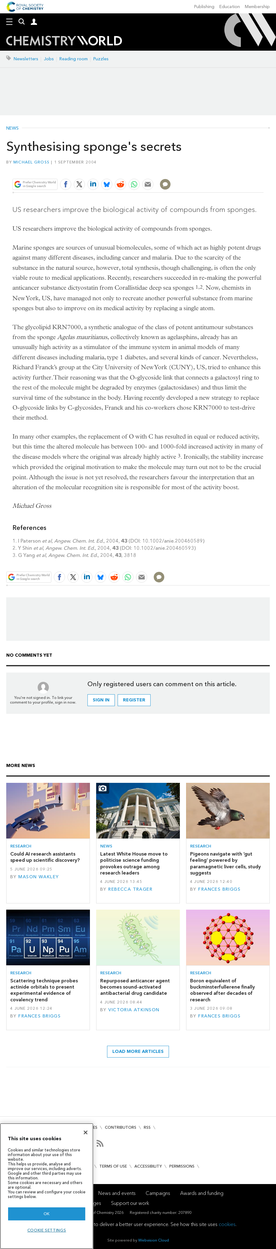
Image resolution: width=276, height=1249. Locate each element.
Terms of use (113, 1166)
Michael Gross (31, 162)
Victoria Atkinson (133, 1010)
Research (20, 846)
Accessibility (148, 1166)
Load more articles (138, 1051)
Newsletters (26, 59)
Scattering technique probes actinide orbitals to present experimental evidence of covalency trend (44, 990)
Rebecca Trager (130, 889)
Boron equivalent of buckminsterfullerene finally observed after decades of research (222, 990)
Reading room (73, 59)
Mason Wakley (38, 876)
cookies (227, 1224)
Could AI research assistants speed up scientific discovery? (45, 857)
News (12, 128)
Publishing (204, 6)
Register (134, 700)
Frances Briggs (219, 889)
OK (47, 1213)
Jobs (49, 59)
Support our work (130, 1203)
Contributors (120, 1127)
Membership (257, 6)
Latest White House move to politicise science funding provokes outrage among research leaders (134, 863)
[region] (46, 1186)
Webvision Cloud (153, 1240)
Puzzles (101, 59)
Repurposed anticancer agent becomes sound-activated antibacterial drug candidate (135, 987)
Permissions (181, 1166)
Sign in (101, 700)
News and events (117, 1193)
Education (229, 6)
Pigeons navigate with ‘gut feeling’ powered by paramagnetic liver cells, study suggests (225, 863)
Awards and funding (201, 1193)
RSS (147, 1127)
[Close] (85, 1132)
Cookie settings (46, 1230)
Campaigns (158, 1193)
